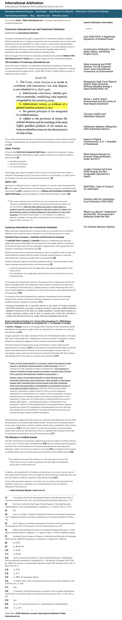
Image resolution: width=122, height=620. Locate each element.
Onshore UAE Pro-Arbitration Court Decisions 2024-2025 (99, 200)
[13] (62, 339)
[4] (6, 187)
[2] (18, 157)
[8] (54, 256)
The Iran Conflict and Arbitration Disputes (95, 115)
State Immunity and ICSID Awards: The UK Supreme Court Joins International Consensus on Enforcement (98, 68)
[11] (40, 300)
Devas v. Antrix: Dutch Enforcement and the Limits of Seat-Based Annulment (100, 101)
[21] (55, 474)
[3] (52, 177)
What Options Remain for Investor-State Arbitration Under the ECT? (97, 156)
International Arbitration (24, 3)
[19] (50, 446)
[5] (19, 190)
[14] (29, 345)
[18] (44, 440)
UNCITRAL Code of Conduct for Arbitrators (98, 187)
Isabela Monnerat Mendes (20, 486)
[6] (68, 192)
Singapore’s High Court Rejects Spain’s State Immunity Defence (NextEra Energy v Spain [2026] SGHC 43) (100, 85)
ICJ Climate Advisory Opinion (99, 226)
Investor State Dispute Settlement (45, 606)
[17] (52, 430)
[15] (56, 353)
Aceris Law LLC (37, 486)
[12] (19, 330)
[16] (18, 425)
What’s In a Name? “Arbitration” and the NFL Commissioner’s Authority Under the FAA (100, 214)
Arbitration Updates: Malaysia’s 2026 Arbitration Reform (100, 127)
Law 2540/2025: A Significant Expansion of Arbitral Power (99, 37)
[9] (51, 262)
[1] (10, 144)
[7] (40, 247)
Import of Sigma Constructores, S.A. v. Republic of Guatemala (100, 141)
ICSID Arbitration (22, 606)
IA (67, 616)
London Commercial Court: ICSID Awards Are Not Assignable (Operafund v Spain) (98, 173)
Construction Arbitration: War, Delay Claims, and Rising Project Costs (99, 51)
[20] (71, 448)
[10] (19, 291)
